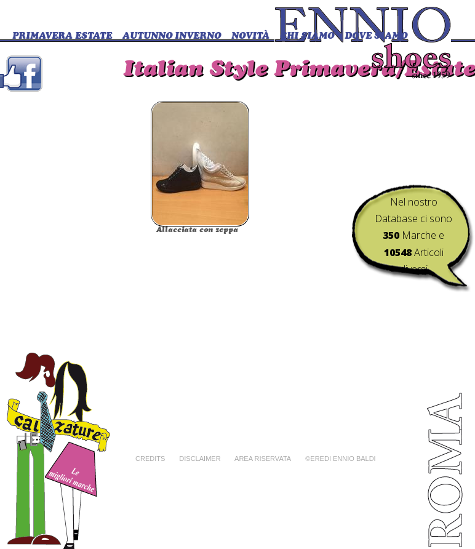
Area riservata (262, 458)
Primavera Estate (62, 36)
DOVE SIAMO (376, 36)
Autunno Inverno (171, 36)
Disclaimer (199, 458)
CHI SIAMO (307, 36)
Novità (250, 36)
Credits (150, 458)
